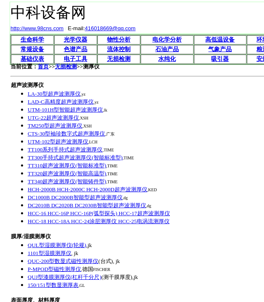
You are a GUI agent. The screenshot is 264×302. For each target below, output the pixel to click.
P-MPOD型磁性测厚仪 (54, 269)
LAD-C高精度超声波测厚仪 (61, 102)
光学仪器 (75, 39)
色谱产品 (75, 49)
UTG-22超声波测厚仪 (53, 118)
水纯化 (167, 59)
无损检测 (119, 59)
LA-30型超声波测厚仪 (54, 94)
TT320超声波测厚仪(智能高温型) (67, 173)
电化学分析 (167, 39)
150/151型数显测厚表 (53, 285)
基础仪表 (32, 59)
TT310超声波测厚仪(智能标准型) (67, 165)
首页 (43, 66)
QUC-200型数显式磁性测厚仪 (63, 261)
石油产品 (167, 49)
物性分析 (119, 39)
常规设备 (32, 49)
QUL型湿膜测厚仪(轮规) (57, 245)
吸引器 (220, 59)
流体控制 (119, 49)
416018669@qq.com (110, 28)
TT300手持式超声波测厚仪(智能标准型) (75, 157)
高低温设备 (220, 39)
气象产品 (220, 49)
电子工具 (75, 59)
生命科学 (32, 39)
